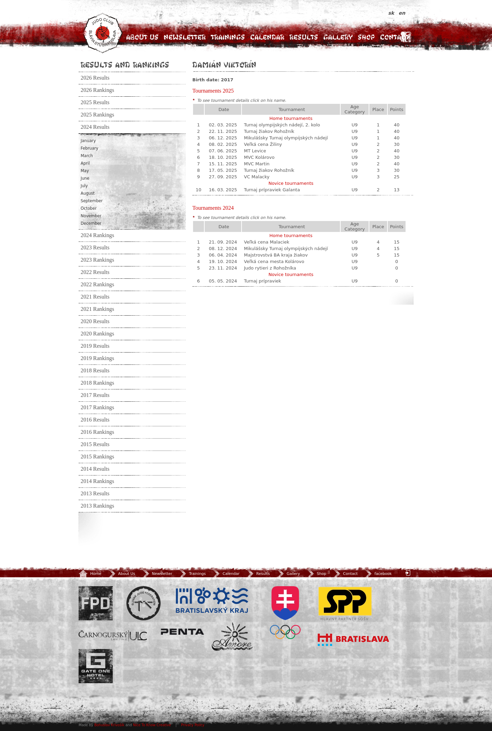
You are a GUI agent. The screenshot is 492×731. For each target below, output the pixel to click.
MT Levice (255, 150)
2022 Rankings (97, 284)
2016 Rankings (97, 432)
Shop (366, 37)
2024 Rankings (97, 235)
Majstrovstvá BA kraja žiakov (276, 255)
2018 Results (95, 371)
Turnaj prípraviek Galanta (272, 189)
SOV (285, 612)
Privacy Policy (192, 725)
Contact (394, 37)
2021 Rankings (97, 309)
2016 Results (95, 420)
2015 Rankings (97, 457)
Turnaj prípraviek (262, 281)
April (85, 163)
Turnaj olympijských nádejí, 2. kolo (282, 124)
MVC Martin (257, 163)
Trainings (228, 37)
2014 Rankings (97, 481)
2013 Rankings (97, 506)
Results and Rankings (125, 64)
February (89, 148)
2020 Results (95, 321)
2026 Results (95, 78)
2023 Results (95, 248)
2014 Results (95, 469)
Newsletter (185, 37)
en (402, 13)
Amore (232, 636)
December (91, 223)
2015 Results (95, 444)
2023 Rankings (97, 260)
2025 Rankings (97, 115)
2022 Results (95, 272)
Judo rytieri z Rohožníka (270, 268)
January (88, 140)
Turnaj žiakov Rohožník (269, 131)
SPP (345, 603)
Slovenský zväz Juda (143, 603)
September (92, 200)
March (87, 155)
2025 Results (95, 102)
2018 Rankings (97, 383)
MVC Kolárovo (259, 157)
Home (90, 573)
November (91, 215)
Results (303, 37)
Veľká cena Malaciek (266, 242)
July (84, 185)
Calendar (267, 37)
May (85, 170)
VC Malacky (257, 176)
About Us (142, 37)
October (89, 208)
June (85, 178)
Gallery (338, 37)
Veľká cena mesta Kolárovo (274, 261)
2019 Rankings (97, 358)
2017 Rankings (97, 407)
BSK (212, 600)
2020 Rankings (97, 334)
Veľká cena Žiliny (263, 144)
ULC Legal (113, 636)
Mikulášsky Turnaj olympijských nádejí (286, 137)
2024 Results (95, 127)
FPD (96, 603)
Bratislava (354, 640)
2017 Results (95, 395)
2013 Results (95, 494)
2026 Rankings (97, 90)
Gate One (96, 666)
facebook (378, 573)
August (88, 193)
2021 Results (95, 297)
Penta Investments (182, 632)
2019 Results (95, 346)
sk (392, 13)
